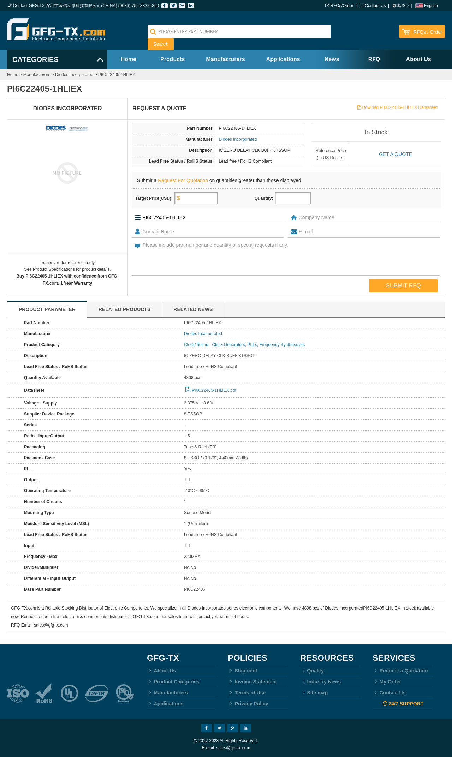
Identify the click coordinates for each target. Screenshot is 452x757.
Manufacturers (225, 59)
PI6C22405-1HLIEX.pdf (214, 390)
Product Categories (173, 682)
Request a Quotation (400, 671)
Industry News (320, 682)
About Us (418, 59)
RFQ (374, 59)
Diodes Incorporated (74, 74)
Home (128, 59)
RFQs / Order (427, 32)
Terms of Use (247, 692)
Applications (283, 59)
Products (172, 59)
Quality (312, 671)
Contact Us (375, 5)
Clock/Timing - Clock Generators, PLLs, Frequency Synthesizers (244, 344)
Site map (314, 692)
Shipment (242, 671)
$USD (403, 5)
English (431, 5)
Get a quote (395, 154)
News (332, 59)
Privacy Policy (248, 703)
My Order (387, 682)
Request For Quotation (183, 180)
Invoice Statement (252, 682)
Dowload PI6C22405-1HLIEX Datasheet (400, 107)
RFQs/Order (341, 5)
